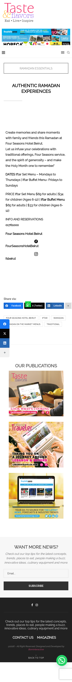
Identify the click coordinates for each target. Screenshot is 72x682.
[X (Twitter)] (34, 306)
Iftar (44, 318)
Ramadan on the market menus (23, 324)
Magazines (46, 637)
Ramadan (58, 318)
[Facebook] (13, 306)
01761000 (12, 225)
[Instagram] (37, 605)
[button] (61, 660)
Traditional (53, 324)
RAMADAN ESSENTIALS (36, 68)
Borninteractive (36, 649)
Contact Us (23, 637)
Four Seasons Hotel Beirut (21, 318)
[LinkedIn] (55, 306)
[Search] (68, 52)
